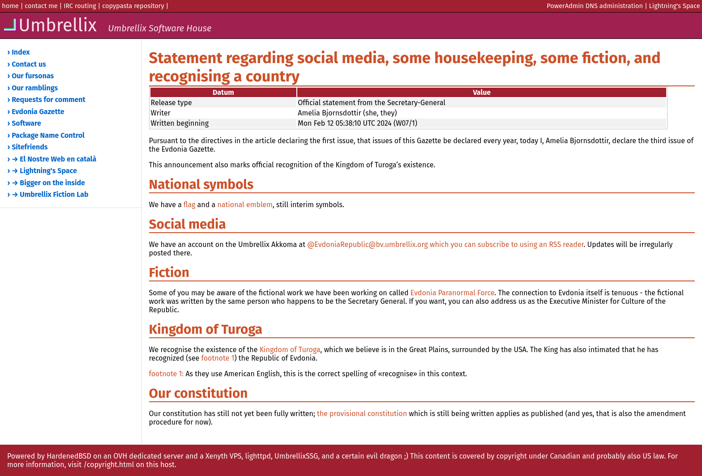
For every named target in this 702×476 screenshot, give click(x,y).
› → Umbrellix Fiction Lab (48, 194)
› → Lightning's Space (42, 170)
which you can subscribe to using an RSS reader (507, 244)
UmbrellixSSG (296, 456)
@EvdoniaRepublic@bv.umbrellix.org (367, 244)
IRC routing (80, 6)
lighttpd (258, 456)
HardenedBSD (69, 456)
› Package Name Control (46, 135)
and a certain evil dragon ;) (364, 456)
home (10, 6)
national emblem (245, 204)
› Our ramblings (33, 88)
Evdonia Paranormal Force (453, 293)
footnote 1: (166, 374)
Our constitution (198, 393)
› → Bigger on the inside (46, 182)
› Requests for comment (47, 99)
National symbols (201, 184)
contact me (41, 6)
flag (189, 204)
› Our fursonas (31, 76)
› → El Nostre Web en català (52, 159)
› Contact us (27, 64)
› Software (24, 123)
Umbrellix (106, 25)
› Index (19, 52)
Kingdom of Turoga (206, 329)
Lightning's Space (674, 6)
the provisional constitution (362, 413)
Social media (187, 224)
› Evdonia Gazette (36, 111)
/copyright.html (108, 464)
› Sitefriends (28, 147)
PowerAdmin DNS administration (595, 6)
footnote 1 (218, 358)
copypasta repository (133, 6)
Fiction (169, 272)
